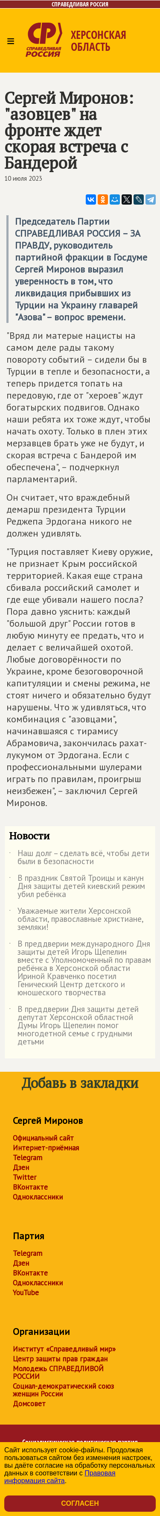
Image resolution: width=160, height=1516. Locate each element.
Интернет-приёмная (46, 1148)
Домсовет (29, 1404)
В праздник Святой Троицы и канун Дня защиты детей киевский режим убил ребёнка (77, 886)
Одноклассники (38, 1197)
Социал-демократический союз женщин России (63, 1390)
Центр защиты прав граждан (60, 1359)
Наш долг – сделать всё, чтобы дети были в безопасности (79, 857)
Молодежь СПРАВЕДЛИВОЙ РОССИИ (58, 1372)
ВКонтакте (30, 1187)
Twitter (24, 1177)
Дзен (21, 1167)
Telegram (27, 1157)
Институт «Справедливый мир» (64, 1349)
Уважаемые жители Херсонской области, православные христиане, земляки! (76, 919)
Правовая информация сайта (60, 1476)
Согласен (80, 1503)
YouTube (26, 1292)
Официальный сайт (43, 1138)
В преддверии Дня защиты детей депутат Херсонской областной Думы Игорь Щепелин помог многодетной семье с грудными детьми (74, 1026)
